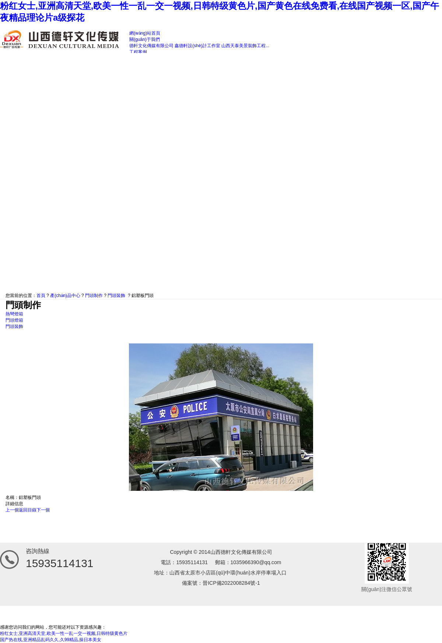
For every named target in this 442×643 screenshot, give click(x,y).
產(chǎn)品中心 (65, 295)
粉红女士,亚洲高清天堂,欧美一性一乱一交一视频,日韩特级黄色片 (63, 633)
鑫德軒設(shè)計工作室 (197, 45)
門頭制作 (94, 295)
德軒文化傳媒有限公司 (151, 45)
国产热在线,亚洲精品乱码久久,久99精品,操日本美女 (50, 639)
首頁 (40, 295)
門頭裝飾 (116, 295)
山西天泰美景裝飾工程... (245, 45)
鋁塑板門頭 (142, 295)
